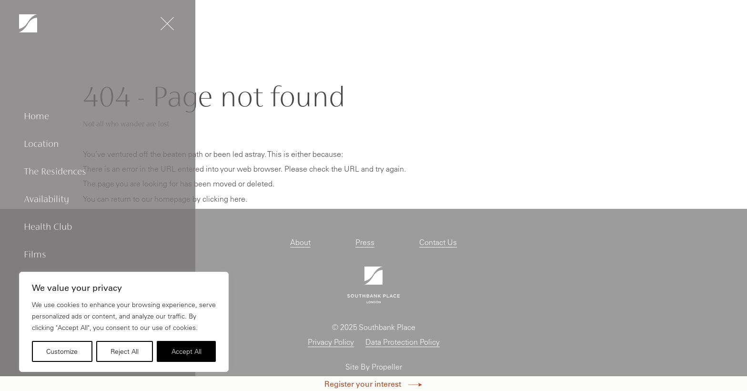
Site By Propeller (373, 366)
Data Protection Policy (402, 342)
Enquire (704, 25)
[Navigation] (28, 23)
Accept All (187, 351)
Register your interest (373, 384)
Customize (62, 351)
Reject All (125, 351)
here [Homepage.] (237, 199)
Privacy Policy (331, 342)
